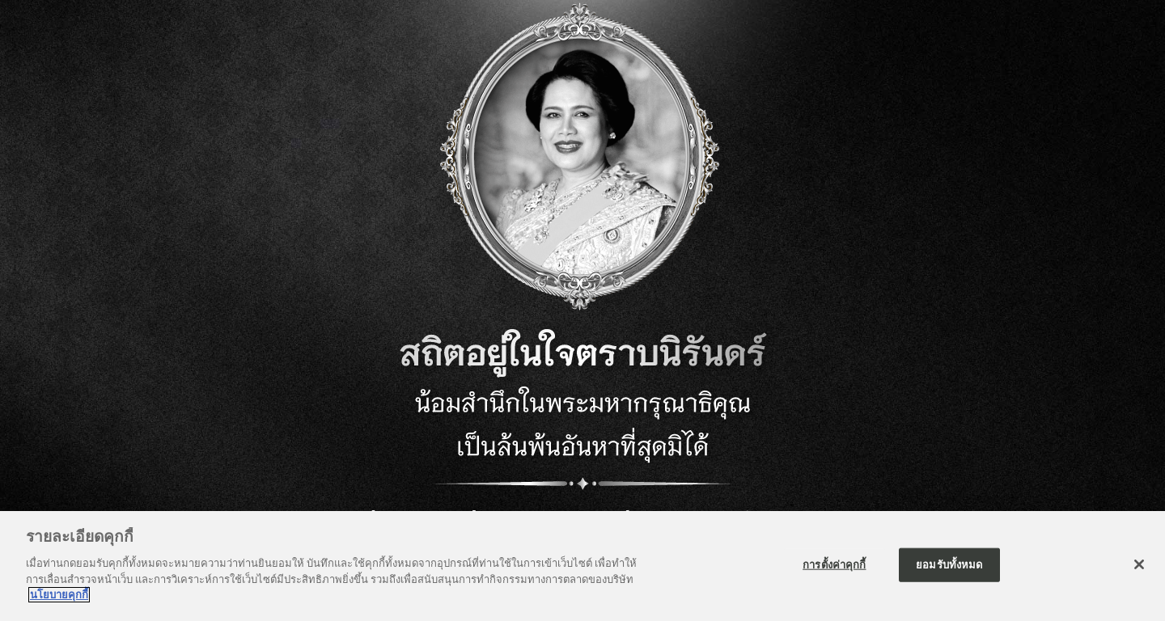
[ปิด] (1139, 565)
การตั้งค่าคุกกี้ (834, 566)
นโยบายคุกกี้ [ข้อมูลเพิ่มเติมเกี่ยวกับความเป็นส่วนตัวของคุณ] (59, 595)
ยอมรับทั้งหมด (949, 566)
